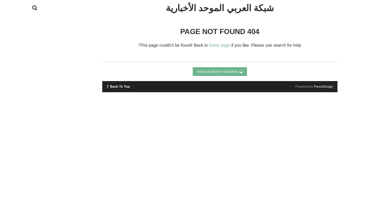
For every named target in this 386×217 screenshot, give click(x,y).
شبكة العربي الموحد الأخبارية (193, 8)
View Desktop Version (193, 72)
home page (192, 45)
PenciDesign (296, 86)
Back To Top (91, 86)
